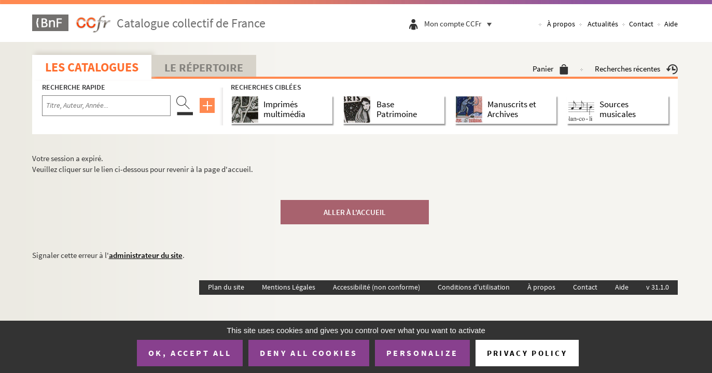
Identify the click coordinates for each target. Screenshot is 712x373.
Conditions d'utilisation (474, 287)
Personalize (422, 353)
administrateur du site (146, 255)
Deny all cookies (308, 353)
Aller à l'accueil (355, 212)
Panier (550, 69)
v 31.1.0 (657, 287)
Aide (671, 23)
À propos (561, 23)
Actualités (603, 23)
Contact (641, 23)
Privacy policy (527, 353)
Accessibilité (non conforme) (376, 287)
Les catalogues (91, 67)
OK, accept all (189, 353)
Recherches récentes (636, 69)
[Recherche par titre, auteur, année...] (106, 105)
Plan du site (226, 287)
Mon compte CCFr (460, 23)
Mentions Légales (288, 287)
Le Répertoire (203, 67)
